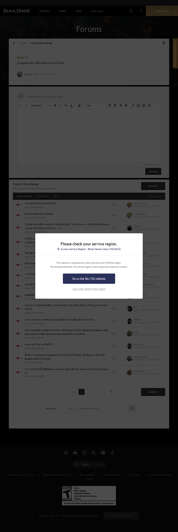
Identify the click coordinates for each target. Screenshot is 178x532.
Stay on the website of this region (89, 288)
